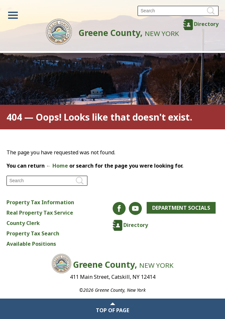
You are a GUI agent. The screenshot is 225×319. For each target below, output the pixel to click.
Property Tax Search (32, 233)
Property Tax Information (40, 202)
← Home (57, 165)
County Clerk (23, 223)
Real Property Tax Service (39, 212)
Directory (206, 24)
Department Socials (181, 207)
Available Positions (31, 243)
